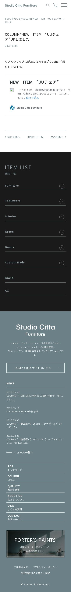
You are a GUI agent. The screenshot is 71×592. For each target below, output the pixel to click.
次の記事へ (57, 137)
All (7, 290)
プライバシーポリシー (45, 567)
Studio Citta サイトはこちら (33, 368)
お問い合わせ (35, 517)
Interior (10, 216)
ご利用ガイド (21, 567)
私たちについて (35, 497)
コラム (35, 478)
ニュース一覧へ (23, 452)
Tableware (12, 201)
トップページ (35, 468)
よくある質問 (35, 507)
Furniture (12, 185)
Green (9, 231)
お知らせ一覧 (35, 137)
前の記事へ (13, 137)
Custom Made (15, 262)
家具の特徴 (35, 487)
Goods (9, 247)
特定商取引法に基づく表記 (35, 573)
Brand (9, 278)
